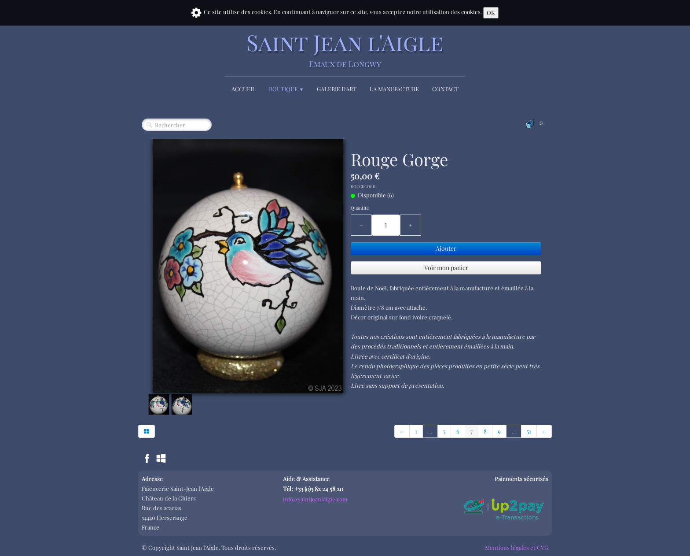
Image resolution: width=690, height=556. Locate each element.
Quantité (360, 208)
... (430, 431)
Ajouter (446, 248)
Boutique (286, 89)
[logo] (345, 49)
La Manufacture (394, 89)
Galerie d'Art (336, 89)
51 (529, 431)
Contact (445, 89)
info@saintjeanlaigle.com (315, 499)
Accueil (243, 89)
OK (491, 12)
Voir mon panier (446, 267)
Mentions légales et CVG (516, 547)
